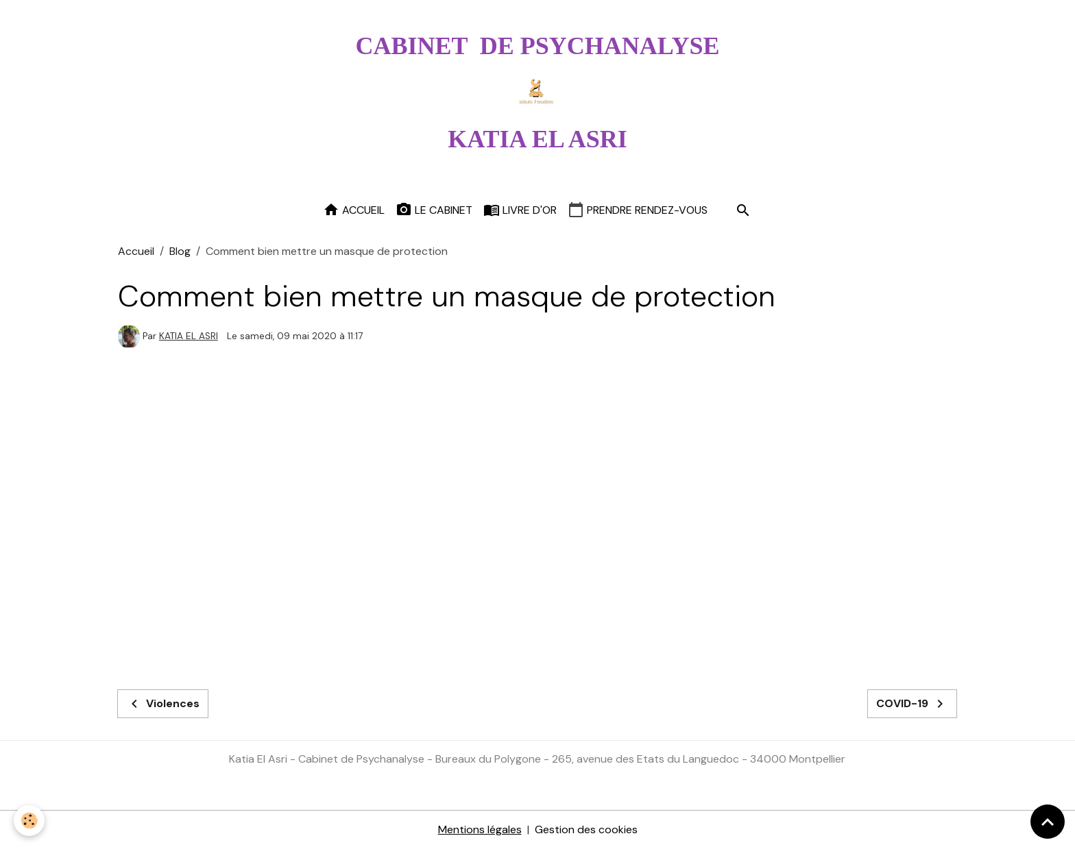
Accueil (354, 209)
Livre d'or (520, 209)
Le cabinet (434, 209)
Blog (180, 251)
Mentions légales (480, 829)
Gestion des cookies (586, 829)
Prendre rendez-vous (638, 209)
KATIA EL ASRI (188, 336)
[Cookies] (29, 820)
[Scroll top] (1047, 821)
